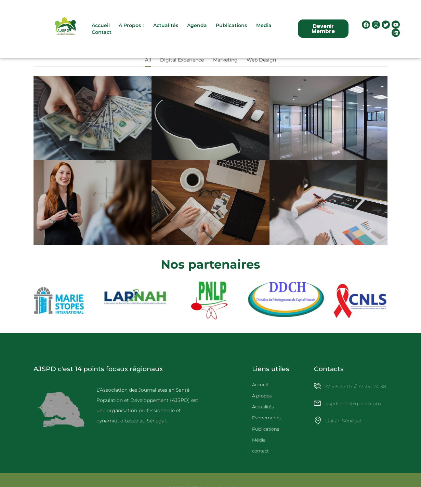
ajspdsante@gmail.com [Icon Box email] (353, 407)
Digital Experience (182, 63)
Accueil (101, 27)
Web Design (261, 63)
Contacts (329, 372)
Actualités (166, 27)
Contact (102, 34)
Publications (232, 27)
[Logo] (65, 31)
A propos (130, 27)
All (148, 63)
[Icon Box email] (350, 412)
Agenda (198, 27)
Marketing (225, 63)
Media (264, 27)
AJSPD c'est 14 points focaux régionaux (98, 372)
